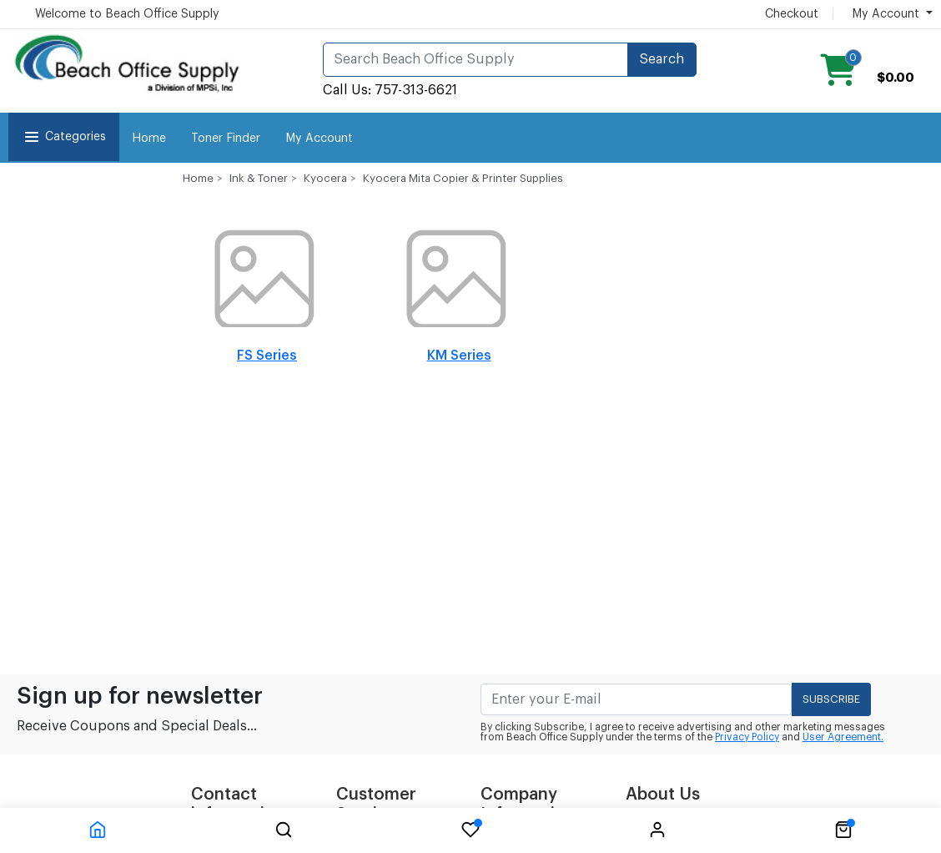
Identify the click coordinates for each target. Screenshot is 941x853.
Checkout (791, 14)
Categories (64, 137)
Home (149, 138)
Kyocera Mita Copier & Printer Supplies (463, 178)
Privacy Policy (747, 737)
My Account (319, 138)
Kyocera (325, 178)
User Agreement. (843, 737)
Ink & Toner (258, 178)
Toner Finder (225, 138)
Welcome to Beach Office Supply (127, 14)
